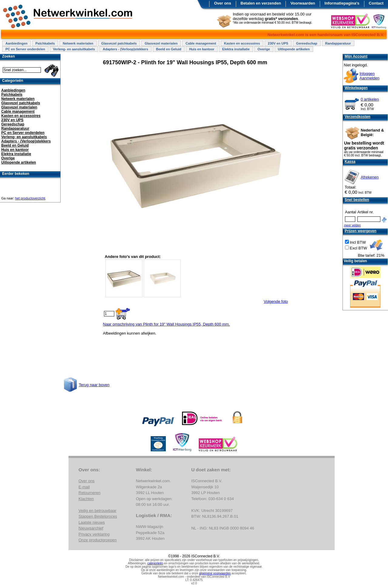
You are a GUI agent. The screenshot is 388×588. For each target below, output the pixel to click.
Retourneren (89, 492)
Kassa (350, 161)
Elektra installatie (236, 49)
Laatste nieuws (92, 522)
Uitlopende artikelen (294, 49)
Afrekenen (370, 177)
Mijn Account (356, 56)
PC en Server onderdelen (25, 49)
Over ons (222, 3)
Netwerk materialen (78, 43)
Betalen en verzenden (261, 3)
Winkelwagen (356, 88)
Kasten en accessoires (242, 43)
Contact (376, 3)
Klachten (86, 498)
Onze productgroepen (98, 540)
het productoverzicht (30, 198)
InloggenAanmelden (370, 75)
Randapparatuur (338, 43)
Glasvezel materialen (161, 43)
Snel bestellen (357, 200)
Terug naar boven (94, 385)
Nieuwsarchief (91, 528)
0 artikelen (370, 99)
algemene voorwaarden (215, 573)
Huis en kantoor (201, 49)
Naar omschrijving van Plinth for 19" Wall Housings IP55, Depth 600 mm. (166, 324)
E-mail (84, 487)
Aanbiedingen (16, 43)
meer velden (352, 225)
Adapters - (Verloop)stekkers (125, 49)
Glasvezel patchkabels (119, 43)
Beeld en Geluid (168, 49)
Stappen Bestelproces (98, 516)
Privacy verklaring (94, 534)
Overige (264, 49)
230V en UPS (278, 43)
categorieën (155, 563)
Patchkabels (45, 43)
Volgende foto (276, 301)
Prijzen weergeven (360, 231)
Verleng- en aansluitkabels (74, 49)
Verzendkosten (357, 117)
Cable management (201, 43)
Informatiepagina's (342, 3)
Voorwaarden (302, 3)
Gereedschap (306, 43)
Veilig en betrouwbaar (97, 510)
